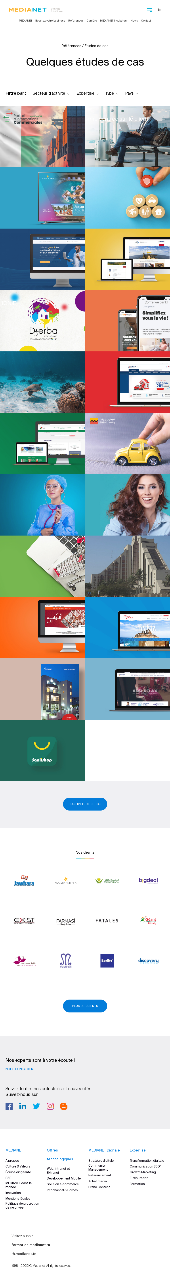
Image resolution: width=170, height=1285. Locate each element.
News (134, 20)
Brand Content (99, 1187)
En (159, 9)
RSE (8, 1178)
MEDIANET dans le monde (19, 1185)
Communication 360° (145, 1166)
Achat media (97, 1181)
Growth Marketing (143, 1172)
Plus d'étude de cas (85, 804)
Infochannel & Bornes (62, 1190)
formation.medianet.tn (30, 1245)
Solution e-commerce (63, 1184)
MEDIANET (25, 20)
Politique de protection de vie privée (22, 1205)
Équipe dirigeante (18, 1172)
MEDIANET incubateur (114, 20)
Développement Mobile (64, 1178)
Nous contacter (19, 1069)
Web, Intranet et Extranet (58, 1170)
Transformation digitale (147, 1160)
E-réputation (139, 1178)
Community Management (98, 1167)
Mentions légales (18, 1198)
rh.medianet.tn (23, 1254)
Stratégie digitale (101, 1160)
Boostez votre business (50, 20)
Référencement (99, 1175)
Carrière (92, 20)
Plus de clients (85, 1005)
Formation (137, 1184)
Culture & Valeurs (18, 1166)
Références (76, 20)
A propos (12, 1160)
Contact (146, 20)
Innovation (13, 1193)
